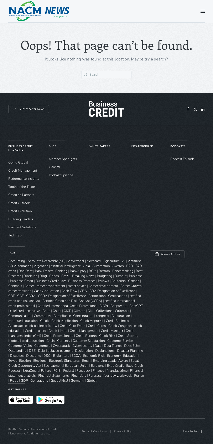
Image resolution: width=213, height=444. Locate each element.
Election (25, 360)
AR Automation (19, 266)
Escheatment (53, 365)
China (57, 311)
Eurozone (97, 365)
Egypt (12, 360)
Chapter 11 (118, 306)
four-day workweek (117, 375)
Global (92, 380)
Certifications (117, 296)
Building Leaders (20, 219)
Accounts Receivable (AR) (46, 261)
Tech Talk (15, 235)
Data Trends (113, 345)
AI (123, 261)
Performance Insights (23, 178)
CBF (11, 296)
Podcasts (177, 146)
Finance (98, 370)
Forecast (95, 375)
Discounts (33, 355)
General (54, 167)
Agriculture (111, 261)
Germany (77, 380)
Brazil (65, 276)
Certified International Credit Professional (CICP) (73, 306)
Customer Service (120, 340)
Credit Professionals (58, 335)
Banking (61, 271)
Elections (40, 360)
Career (29, 286)
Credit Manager (112, 330)
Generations (39, 380)
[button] (203, 11)
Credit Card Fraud (72, 325)
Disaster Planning (130, 350)
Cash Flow (69, 291)
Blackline (30, 276)
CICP (67, 311)
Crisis (50, 340)
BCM (92, 271)
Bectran (104, 271)
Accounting (16, 261)
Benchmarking (122, 271)
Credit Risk (107, 335)
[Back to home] (39, 11)
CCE (20, 296)
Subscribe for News (29, 109)
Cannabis (15, 286)
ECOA (76, 355)
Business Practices (81, 281)
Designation (84, 350)
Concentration (83, 316)
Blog (53, 146)
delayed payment (60, 350)
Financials (78, 375)
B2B (129, 266)
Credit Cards (97, 325)
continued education (23, 321)
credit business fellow (41, 325)
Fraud (14, 380)
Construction (120, 316)
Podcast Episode (61, 175)
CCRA (31, 296)
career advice (77, 286)
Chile (46, 311)
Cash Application (46, 291)
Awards (118, 266)
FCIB (57, 370)
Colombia (122, 311)
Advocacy (94, 261)
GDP (24, 380)
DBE (32, 350)
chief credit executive (25, 311)
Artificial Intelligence (66, 266)
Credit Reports (86, 335)
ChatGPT (136, 306)
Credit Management (22, 170)
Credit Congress (120, 325)
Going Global (18, 162)
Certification (97, 296)
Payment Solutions (22, 227)
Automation (101, 266)
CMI (91, 311)
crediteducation (33, 340)
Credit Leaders (35, 330)
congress (102, 316)
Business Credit (21, 281)
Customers (42, 345)
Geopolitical (59, 380)
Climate (79, 311)
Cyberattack (61, 345)
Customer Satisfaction (89, 340)
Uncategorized (141, 146)
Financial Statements (53, 375)
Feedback (83, 370)
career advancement (50, 286)
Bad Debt (25, 271)
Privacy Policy (122, 431)
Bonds (54, 276)
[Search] (106, 74)
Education (130, 355)
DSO (47, 355)
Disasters (17, 355)
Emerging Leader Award (110, 360)
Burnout (120, 276)
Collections (104, 311)
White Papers (99, 146)
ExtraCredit (30, 370)
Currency (63, 340)
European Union (76, 365)
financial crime (117, 370)
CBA (83, 291)
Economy (114, 355)
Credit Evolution (20, 211)
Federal (68, 370)
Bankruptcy (78, 271)
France (139, 375)
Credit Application (64, 321)
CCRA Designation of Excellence (62, 296)
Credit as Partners (21, 195)
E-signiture (61, 355)
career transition (19, 291)
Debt (41, 350)
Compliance (62, 316)
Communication (19, 316)
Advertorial (76, 261)
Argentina (41, 266)
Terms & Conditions (94, 431)
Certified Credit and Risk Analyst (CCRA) (72, 301)
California (118, 281)
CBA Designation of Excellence (112, 291)
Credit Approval (91, 321)
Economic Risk (94, 355)
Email (86, 360)
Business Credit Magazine (20, 148)
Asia (86, 266)
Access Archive (167, 254)
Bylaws (103, 281)
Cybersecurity (82, 345)
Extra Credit (115, 365)
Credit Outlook (19, 203)
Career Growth (131, 286)
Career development (103, 286)
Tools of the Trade (21, 186)
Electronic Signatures (64, 360)
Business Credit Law (51, 281)
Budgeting (104, 276)
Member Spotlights (63, 159)
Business (135, 276)
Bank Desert (44, 271)
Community (42, 316)
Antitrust (134, 261)
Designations (105, 350)
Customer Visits (20, 345)
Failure (46, 370)
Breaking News (83, 276)
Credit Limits (57, 330)
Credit (44, 321)
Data (98, 345)
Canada (133, 281)
